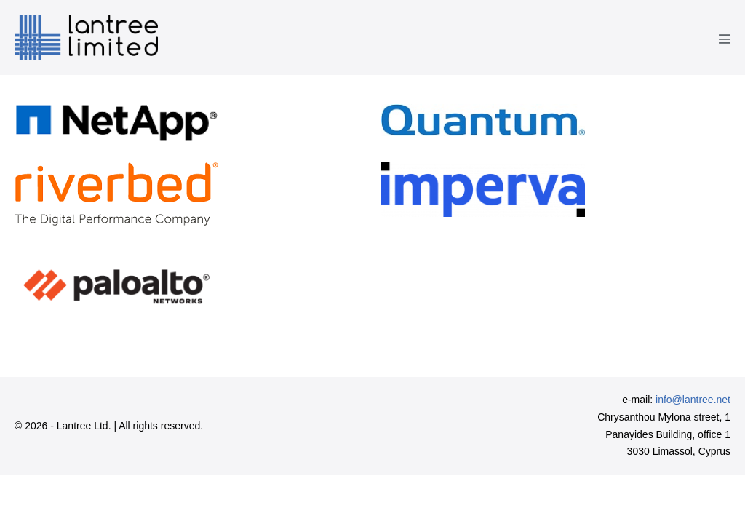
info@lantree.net (693, 399)
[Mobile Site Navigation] (724, 38)
